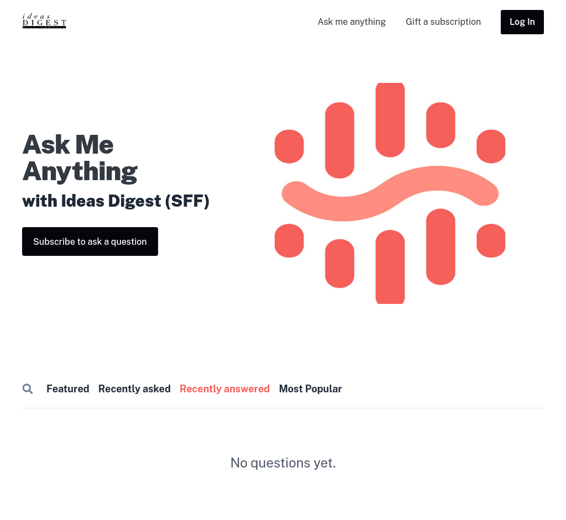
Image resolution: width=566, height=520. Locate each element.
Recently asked (134, 389)
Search (27, 389)
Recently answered (225, 389)
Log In (522, 22)
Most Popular (310, 389)
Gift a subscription (443, 22)
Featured (68, 389)
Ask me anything (351, 22)
